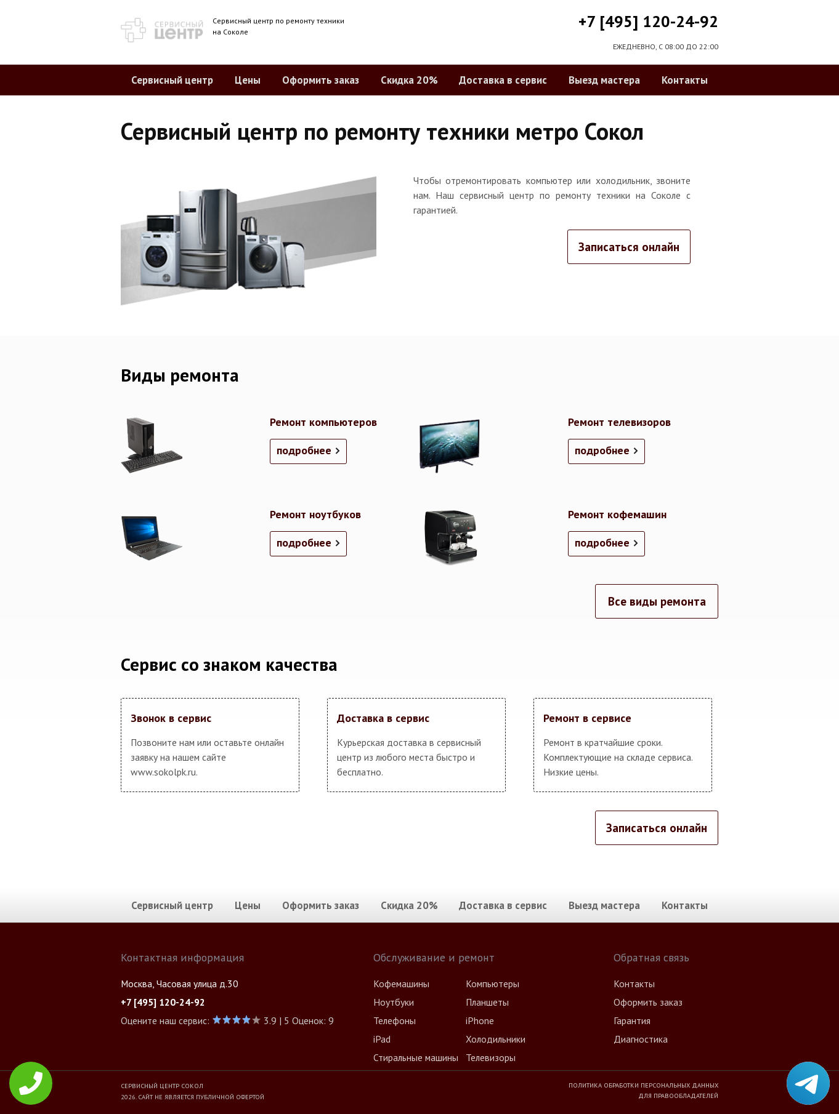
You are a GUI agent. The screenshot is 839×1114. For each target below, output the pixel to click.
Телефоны (394, 1020)
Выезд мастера (604, 80)
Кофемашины (401, 983)
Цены (248, 80)
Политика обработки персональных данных (643, 1085)
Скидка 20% (409, 80)
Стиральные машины (415, 1057)
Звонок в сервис (171, 718)
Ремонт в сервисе (587, 718)
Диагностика (641, 1039)
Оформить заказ (320, 80)
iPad (382, 1039)
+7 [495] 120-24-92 (648, 21)
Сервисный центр (172, 80)
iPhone (480, 1020)
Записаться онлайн (628, 246)
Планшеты (487, 1002)
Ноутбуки (393, 1002)
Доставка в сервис (503, 80)
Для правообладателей (678, 1095)
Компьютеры (492, 983)
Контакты (685, 80)
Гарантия (632, 1020)
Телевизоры (491, 1057)
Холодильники (495, 1039)
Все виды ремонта (657, 601)
